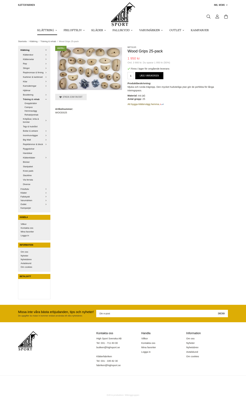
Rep (35, 63)
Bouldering (35, 95)
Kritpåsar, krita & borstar (35, 120)
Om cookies (26, 267)
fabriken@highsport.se (108, 365)
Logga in (25, 235)
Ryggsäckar (28, 149)
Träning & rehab (35, 99)
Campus (29, 107)
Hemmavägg (31, 111)
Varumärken (151, 30)
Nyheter (24, 255)
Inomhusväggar (35, 135)
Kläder (98, 30)
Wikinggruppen (132, 395)
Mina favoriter (27, 231)
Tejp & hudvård (30, 126)
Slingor (35, 68)
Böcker (26, 162)
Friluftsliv (74, 30)
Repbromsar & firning (35, 72)
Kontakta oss (27, 228)
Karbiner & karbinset (35, 77)
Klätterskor (35, 55)
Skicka (221, 313)
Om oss (24, 252)
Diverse (26, 184)
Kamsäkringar (35, 86)
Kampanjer (200, 30)
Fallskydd (123, 30)
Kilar (35, 81)
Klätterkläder (35, 157)
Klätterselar (35, 59)
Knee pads (28, 171)
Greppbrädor (31, 103)
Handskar (27, 153)
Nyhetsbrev (26, 259)
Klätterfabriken (26, 5)
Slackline (27, 175)
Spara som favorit (70, 97)
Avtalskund (26, 263)
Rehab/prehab (31, 115)
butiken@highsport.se (108, 347)
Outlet (176, 30)
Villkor (24, 224)
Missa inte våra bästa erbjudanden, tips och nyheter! (56, 312)
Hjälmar (27, 90)
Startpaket (28, 166)
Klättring (47, 30)
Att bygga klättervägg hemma (143, 104)
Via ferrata (28, 180)
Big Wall (35, 140)
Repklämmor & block (35, 144)
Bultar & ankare (35, 131)
